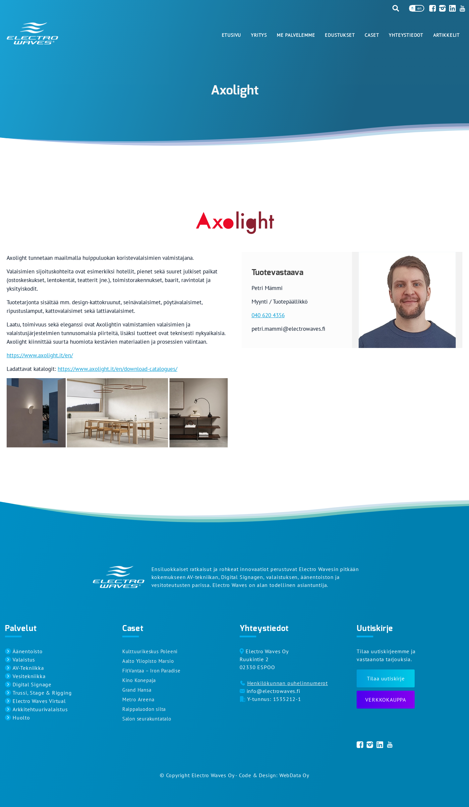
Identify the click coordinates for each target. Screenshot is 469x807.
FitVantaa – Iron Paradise (151, 670)
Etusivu (231, 35)
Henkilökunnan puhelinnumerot (287, 683)
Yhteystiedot (406, 35)
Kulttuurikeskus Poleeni (150, 651)
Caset (372, 35)
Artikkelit (446, 35)
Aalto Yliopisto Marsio (148, 661)
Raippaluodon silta (144, 709)
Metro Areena (138, 699)
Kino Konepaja (139, 680)
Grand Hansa (136, 690)
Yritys (259, 35)
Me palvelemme (296, 35)
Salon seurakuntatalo (146, 719)
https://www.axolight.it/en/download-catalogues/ (117, 369)
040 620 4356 (268, 315)
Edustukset (340, 35)
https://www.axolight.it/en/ (40, 355)
